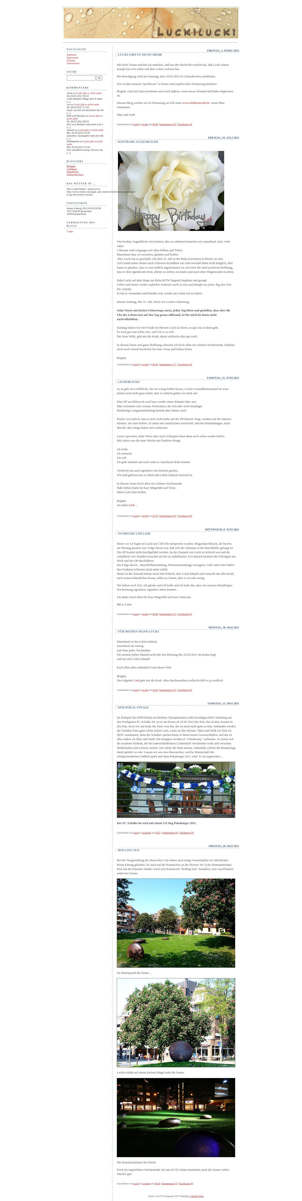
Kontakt (71, 60)
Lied (132, 505)
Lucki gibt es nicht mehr (89, 93)
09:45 (157, 1183)
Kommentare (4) (169, 1183)
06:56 (155, 364)
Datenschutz (73, 63)
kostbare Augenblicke (138, 141)
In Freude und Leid (134, 533)
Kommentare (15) (167, 690)
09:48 (155, 614)
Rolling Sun (128, 850)
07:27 (155, 516)
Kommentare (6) (170, 832)
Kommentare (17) (167, 364)
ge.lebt (145, 124)
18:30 (155, 690)
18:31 (158, 832)
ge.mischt (146, 832)
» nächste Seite (196, 1196)
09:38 (155, 124)
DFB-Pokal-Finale (133, 707)
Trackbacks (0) (185, 124)
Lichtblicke (129, 382)
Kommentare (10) (167, 124)
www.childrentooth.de (196, 103)
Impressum (72, 57)
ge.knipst (146, 1183)
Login (70, 231)
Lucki (136, 124)
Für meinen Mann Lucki (138, 631)
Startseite (71, 54)
